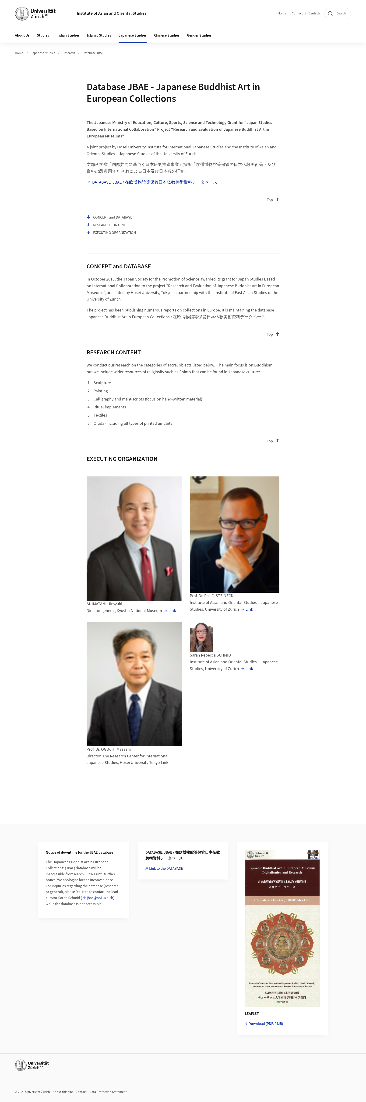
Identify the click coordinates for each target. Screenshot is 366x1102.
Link (172, 611)
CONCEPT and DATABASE (109, 217)
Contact (297, 13)
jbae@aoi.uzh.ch (100, 897)
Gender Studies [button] (199, 35)
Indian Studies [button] (68, 35)
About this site (63, 1092)
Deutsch (314, 13)
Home (282, 13)
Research (69, 53)
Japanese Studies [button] (133, 35)
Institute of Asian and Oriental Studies (111, 13)
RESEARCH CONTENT (106, 225)
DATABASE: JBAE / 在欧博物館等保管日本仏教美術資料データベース (154, 182)
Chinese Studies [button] (166, 35)
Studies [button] (43, 35)
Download (266, 1023)
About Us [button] (22, 35)
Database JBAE (93, 53)
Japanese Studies (43, 53)
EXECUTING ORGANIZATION (111, 233)
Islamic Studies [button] (99, 35)
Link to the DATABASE (166, 868)
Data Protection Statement (108, 1092)
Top (273, 200)
